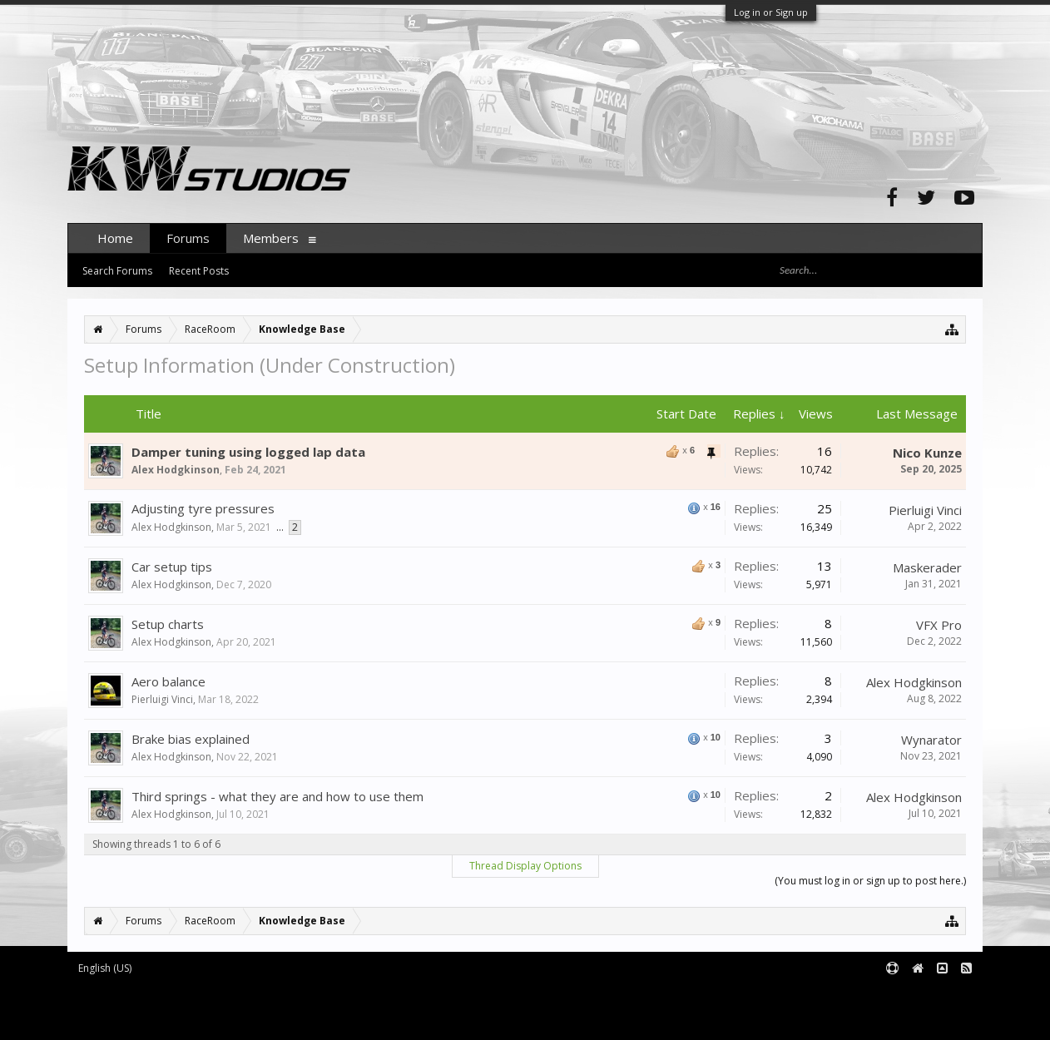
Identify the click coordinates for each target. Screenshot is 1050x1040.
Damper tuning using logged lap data (248, 451)
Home (115, 238)
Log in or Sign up (771, 12)
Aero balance (168, 681)
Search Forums (117, 271)
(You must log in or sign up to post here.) (870, 881)
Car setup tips (171, 566)
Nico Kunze (927, 452)
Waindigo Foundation (290, 1008)
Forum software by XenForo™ (206, 995)
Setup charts (167, 624)
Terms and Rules (941, 995)
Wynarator (931, 739)
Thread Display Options (525, 866)
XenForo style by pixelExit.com (209, 1020)
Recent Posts (199, 271)
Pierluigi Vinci (925, 510)
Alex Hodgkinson (175, 470)
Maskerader (927, 567)
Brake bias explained (190, 738)
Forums (188, 238)
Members (271, 238)
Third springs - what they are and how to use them (277, 796)
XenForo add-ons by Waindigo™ (141, 1008)
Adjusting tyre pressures (203, 508)
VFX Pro (939, 625)
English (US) (104, 968)
